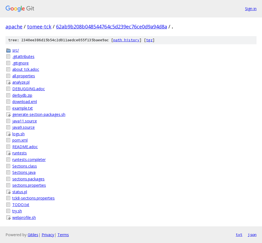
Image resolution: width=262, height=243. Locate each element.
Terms (63, 234)
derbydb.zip (22, 95)
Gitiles (33, 234)
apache (13, 26)
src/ (15, 50)
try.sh (17, 210)
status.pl (19, 191)
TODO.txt (20, 204)
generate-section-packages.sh (38, 114)
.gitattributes (23, 56)
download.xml (24, 101)
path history (126, 40)
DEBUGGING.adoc (28, 88)
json (252, 234)
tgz (149, 40)
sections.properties (29, 185)
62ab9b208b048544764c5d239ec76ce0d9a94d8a (111, 26)
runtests (19, 153)
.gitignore (20, 63)
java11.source (24, 121)
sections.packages (28, 178)
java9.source (23, 127)
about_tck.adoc (25, 69)
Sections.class (24, 166)
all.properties (23, 75)
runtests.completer (29, 159)
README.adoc (25, 146)
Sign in (251, 8)
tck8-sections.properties (33, 198)
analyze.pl (21, 82)
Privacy (48, 234)
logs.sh (18, 133)
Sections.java (24, 172)
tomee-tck (39, 26)
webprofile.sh (24, 217)
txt (239, 234)
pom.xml (20, 140)
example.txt (22, 108)
